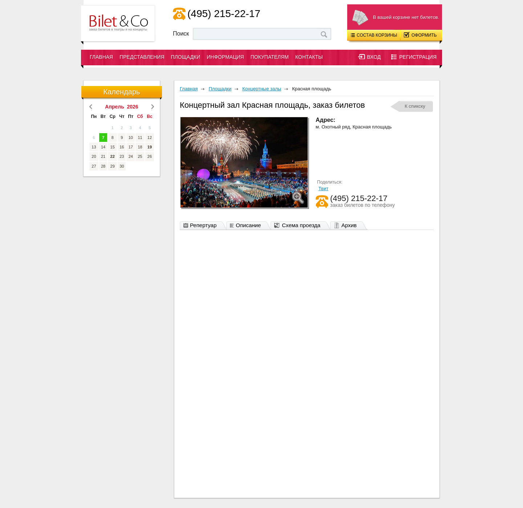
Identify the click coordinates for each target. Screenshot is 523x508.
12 (149, 137)
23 (121, 156)
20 (94, 156)
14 (103, 147)
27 (94, 166)
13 (94, 147)
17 (131, 147)
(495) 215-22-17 (223, 13)
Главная (101, 57)
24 (131, 156)
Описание (247, 225)
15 (112, 147)
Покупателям (270, 57)
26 (149, 156)
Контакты (309, 57)
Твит (324, 188)
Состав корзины (374, 35)
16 (121, 147)
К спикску (415, 106)
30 (121, 166)
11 (140, 137)
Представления (141, 57)
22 (112, 156)
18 (140, 147)
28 (103, 166)
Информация (225, 57)
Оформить (420, 35)
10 (131, 137)
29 (112, 166)
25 (140, 156)
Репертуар (201, 225)
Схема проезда (299, 225)
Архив (347, 225)
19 (149, 147)
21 (103, 156)
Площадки (185, 57)
